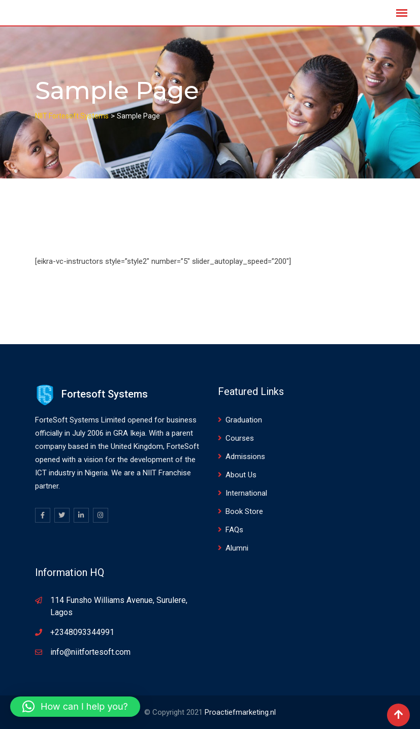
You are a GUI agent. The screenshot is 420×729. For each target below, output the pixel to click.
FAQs (234, 529)
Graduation (243, 419)
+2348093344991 (82, 632)
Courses (239, 438)
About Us (240, 474)
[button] (75, 706)
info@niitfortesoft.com (90, 652)
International (246, 493)
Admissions (245, 456)
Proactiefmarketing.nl (240, 712)
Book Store (244, 511)
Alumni (236, 548)
